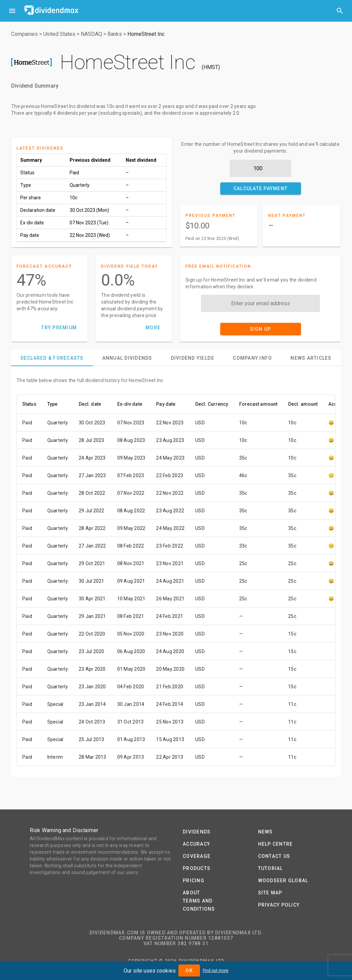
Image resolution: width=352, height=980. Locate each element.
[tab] (52, 358)
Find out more (215, 970)
